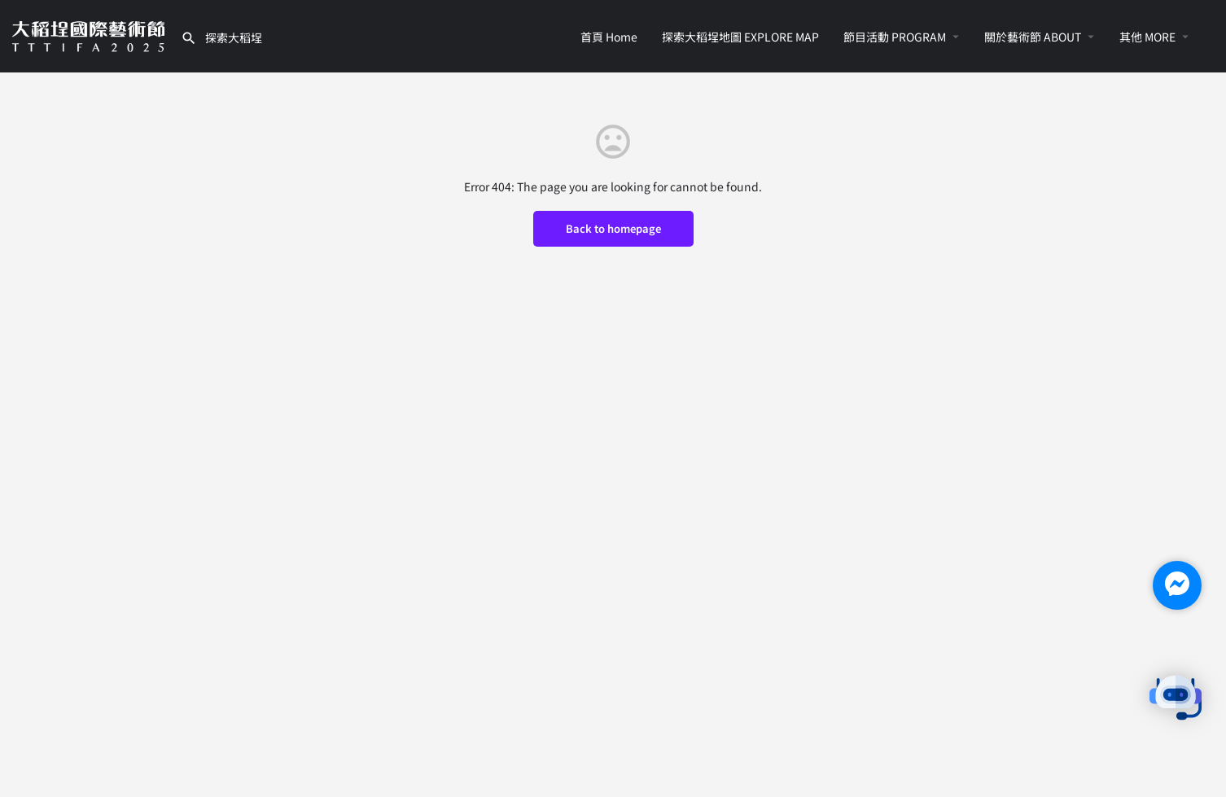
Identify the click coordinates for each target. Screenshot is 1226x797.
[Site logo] (90, 34)
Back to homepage (613, 228)
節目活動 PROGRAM (894, 36)
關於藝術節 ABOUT (1032, 36)
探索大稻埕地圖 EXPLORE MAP (740, 36)
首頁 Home (608, 36)
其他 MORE (1147, 36)
